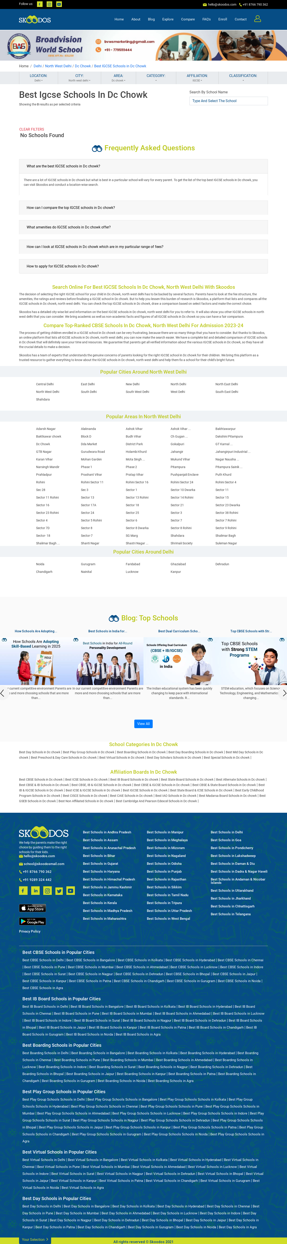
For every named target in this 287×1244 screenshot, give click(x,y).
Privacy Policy (29, 931)
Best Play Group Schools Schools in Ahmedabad (73, 1113)
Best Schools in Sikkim (164, 887)
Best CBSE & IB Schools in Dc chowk (44, 785)
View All (143, 724)
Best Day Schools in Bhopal (162, 1220)
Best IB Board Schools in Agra (138, 1034)
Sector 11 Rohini (47, 497)
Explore (168, 19)
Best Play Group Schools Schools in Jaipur (71, 1127)
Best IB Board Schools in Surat (97, 1020)
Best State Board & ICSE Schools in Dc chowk (201, 790)
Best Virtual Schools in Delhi (43, 1160)
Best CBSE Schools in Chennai (240, 960)
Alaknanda (88, 429)
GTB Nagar (44, 451)
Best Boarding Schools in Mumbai (128, 1060)
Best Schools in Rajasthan (166, 879)
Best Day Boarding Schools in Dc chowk (195, 752)
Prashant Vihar (91, 474)
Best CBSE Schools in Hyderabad (190, 960)
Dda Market (89, 444)
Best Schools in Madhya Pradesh (107, 911)
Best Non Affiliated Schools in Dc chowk (86, 801)
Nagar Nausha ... (227, 459)
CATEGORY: (156, 78)
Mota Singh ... (135, 459)
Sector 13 (87, 497)
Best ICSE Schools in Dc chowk (86, 779)
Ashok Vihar (134, 429)
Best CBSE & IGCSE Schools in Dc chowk (162, 785)
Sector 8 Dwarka (137, 528)
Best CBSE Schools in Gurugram (191, 981)
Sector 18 (132, 505)
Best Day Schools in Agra (238, 1227)
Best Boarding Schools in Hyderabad (207, 1053)
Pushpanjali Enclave (184, 474)
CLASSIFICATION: (243, 78)
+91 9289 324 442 (35, 880)
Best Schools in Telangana (231, 914)
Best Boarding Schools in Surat (112, 1067)
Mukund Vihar (180, 459)
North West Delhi (58, 66)
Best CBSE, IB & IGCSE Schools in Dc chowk (101, 785)
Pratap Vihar (135, 474)
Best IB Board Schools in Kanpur (113, 1027)
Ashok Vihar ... (181, 429)
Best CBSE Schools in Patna (90, 981)
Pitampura (178, 467)
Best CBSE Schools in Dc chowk (41, 779)
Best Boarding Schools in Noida (121, 1081)
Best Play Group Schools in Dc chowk (88, 752)
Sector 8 (86, 528)
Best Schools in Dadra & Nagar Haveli (239, 871)
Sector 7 (176, 520)
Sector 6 (131, 520)
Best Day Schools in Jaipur (206, 1220)
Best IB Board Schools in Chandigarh (216, 1027)
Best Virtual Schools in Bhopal (220, 1174)
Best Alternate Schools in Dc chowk (240, 779)
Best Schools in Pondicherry (232, 848)
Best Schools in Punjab (164, 871)
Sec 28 (40, 490)
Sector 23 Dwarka (227, 505)
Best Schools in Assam (100, 840)
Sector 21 (177, 505)
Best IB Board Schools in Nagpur (147, 1020)
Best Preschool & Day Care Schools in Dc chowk (64, 757)
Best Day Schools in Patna (55, 1227)
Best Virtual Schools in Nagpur (120, 1174)
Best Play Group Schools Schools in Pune (172, 1106)
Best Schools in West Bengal (168, 918)
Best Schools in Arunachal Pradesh (109, 848)
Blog (151, 19)
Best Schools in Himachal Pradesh (109, 879)
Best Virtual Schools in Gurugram (225, 1181)
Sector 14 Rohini (182, 497)
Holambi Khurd (136, 451)
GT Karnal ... (224, 444)
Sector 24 (87, 513)
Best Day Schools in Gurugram (151, 1227)
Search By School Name (208, 92)
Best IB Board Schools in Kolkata (151, 1007)
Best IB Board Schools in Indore (48, 1020)
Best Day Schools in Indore (220, 1213)
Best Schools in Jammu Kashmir (107, 887)
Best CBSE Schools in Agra (42, 988)
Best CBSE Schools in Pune (44, 967)
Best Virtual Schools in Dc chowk (121, 757)
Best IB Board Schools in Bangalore (97, 1007)
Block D (86, 436)
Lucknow (132, 572)
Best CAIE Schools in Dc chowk (131, 795)
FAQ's (206, 19)
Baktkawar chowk (48, 436)
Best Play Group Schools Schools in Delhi (53, 1099)
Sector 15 (222, 497)
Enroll (222, 19)
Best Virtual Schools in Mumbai (106, 1167)
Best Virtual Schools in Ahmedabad (159, 1167)
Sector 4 (42, 520)
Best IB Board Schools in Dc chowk (134, 779)
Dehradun (222, 564)
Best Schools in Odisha (164, 863)
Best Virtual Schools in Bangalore (93, 1160)
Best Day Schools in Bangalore (87, 1206)
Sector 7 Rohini (225, 520)
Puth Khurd (223, 474)
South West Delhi (137, 392)
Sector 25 (132, 513)
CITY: (79, 78)
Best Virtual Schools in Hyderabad (195, 1160)
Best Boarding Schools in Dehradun (216, 1067)
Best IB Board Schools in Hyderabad (205, 1007)
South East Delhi (226, 392)
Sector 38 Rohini (226, 513)
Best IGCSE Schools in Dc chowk (145, 790)
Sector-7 (87, 535)
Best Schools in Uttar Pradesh (169, 911)
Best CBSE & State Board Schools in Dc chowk (224, 785)
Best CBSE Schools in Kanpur (44, 981)
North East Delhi (226, 384)
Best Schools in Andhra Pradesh (107, 832)
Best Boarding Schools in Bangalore (98, 1053)
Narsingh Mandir (47, 467)
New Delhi (132, 384)
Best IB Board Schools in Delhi (45, 1007)
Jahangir (177, 451)
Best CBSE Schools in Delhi (43, 960)
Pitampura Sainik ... (229, 467)
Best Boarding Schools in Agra (171, 1081)
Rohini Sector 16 (137, 482)
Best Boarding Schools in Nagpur (163, 1067)
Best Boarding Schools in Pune (77, 1060)
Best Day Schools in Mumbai (77, 1213)
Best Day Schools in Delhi (41, 1206)
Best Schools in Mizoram (166, 848)
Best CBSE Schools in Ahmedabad (142, 967)
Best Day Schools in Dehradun (116, 1220)
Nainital (86, 572)
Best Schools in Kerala (100, 903)
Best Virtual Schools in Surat (72, 1174)
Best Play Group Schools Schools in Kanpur (138, 1127)
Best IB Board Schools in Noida (89, 1034)
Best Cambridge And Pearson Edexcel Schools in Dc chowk (156, 801)
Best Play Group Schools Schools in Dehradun (175, 1120)
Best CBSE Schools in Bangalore (90, 960)
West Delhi (178, 392)
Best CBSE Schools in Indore (241, 967)
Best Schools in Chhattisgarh (232, 906)
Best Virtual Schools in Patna (121, 1181)
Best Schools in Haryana (101, 871)
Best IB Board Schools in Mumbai (127, 1014)
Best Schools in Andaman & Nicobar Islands (238, 881)
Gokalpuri (177, 444)
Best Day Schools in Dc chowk (39, 752)
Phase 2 (131, 467)
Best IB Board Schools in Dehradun (200, 1020)
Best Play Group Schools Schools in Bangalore (122, 1099)
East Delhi (88, 384)
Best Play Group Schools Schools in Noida (176, 1134)
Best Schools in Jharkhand (231, 898)
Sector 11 (222, 490)
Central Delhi (45, 384)
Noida (40, 564)
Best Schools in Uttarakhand (232, 890)
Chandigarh (44, 572)
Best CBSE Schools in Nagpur (90, 974)
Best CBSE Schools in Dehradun (139, 974)
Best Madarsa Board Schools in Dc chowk (228, 795)
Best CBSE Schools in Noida (239, 981)
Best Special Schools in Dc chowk (227, 757)
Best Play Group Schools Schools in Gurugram (106, 1134)
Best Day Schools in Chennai (228, 1206)
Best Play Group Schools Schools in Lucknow (146, 1113)
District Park (134, 444)
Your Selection (35, 1239)
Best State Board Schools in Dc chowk (187, 779)
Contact (241, 19)
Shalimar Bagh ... (48, 543)
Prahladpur (44, 474)
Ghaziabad (178, 564)
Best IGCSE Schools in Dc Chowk (120, 66)
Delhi (38, 66)
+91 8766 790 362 (35, 872)
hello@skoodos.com (221, 4)
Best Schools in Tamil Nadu (167, 895)
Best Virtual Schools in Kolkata (144, 1160)
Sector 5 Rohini (91, 520)
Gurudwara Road (93, 451)
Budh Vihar (133, 436)
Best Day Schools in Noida (196, 1227)
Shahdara (43, 399)
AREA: (118, 78)
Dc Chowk (83, 66)
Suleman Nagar (226, 543)
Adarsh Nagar (46, 429)
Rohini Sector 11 (92, 482)
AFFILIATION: (197, 78)
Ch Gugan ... (179, 436)
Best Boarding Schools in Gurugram (68, 1081)
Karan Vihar (44, 459)
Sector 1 (131, 490)
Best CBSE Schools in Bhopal (188, 974)
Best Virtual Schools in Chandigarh (172, 1181)
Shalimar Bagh (225, 535)
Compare (188, 19)
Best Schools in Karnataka (102, 895)
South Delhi (89, 392)
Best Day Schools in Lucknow (175, 1213)
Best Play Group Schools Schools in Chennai (104, 1106)
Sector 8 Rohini (181, 528)
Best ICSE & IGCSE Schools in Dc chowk (93, 790)
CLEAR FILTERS (31, 129)
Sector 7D (43, 528)
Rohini (40, 482)
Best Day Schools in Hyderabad (180, 1206)
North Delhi (178, 384)
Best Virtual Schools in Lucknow (212, 1167)
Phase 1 (86, 467)
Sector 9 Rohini (225, 528)
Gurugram (88, 564)
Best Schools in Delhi (227, 832)
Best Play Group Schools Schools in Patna (205, 1127)
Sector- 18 (43, 535)
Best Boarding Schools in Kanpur (141, 1074)
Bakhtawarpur (225, 429)
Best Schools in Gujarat (100, 863)
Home (119, 19)
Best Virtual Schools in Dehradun (170, 1174)
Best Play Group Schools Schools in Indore (215, 1113)
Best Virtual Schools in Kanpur (74, 1181)
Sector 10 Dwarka (183, 490)
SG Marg (132, 535)
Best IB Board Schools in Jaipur (62, 1027)
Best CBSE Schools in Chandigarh (139, 981)
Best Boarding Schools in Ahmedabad (184, 1060)
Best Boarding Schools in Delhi (45, 1053)
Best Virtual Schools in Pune (58, 1167)
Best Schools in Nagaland (166, 856)
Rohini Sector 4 (225, 482)
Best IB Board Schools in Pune (76, 1014)
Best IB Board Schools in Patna (163, 1027)
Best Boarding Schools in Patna (191, 1074)
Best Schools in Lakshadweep (233, 856)
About (135, 19)
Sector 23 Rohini (47, 513)
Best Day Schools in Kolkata (133, 1206)
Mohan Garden (91, 459)
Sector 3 (176, 513)
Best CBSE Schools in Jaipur (234, 974)
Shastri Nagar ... (137, 543)
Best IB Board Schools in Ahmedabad (182, 1014)
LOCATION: (38, 78)
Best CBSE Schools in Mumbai (91, 967)
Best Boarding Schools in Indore (63, 1067)
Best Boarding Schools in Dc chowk (141, 752)
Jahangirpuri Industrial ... (233, 451)
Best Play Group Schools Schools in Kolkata (193, 1099)
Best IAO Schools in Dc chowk (175, 795)
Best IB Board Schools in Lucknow (238, 1014)
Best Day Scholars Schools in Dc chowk (174, 757)
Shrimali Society (182, 543)
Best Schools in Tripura (164, 903)
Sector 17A (88, 505)
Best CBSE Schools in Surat (45, 974)
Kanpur (176, 572)
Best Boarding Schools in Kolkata (153, 1053)
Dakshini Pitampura (229, 436)
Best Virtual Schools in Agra (83, 1188)
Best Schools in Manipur (165, 832)
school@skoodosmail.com (41, 864)
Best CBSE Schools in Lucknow (193, 967)
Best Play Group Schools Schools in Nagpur (105, 1120)
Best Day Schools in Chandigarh (101, 1227)
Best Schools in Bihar (99, 856)
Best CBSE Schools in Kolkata (140, 960)
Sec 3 (84, 490)
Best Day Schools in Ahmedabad (126, 1213)
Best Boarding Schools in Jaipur (90, 1074)
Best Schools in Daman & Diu (233, 863)
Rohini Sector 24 (182, 482)
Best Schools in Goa (226, 840)
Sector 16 (42, 505)
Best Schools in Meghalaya (167, 840)
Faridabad (133, 564)
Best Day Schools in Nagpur (70, 1220)
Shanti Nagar (90, 543)
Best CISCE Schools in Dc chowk (85, 795)
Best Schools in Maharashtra (104, 918)
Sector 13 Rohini (137, 497)
